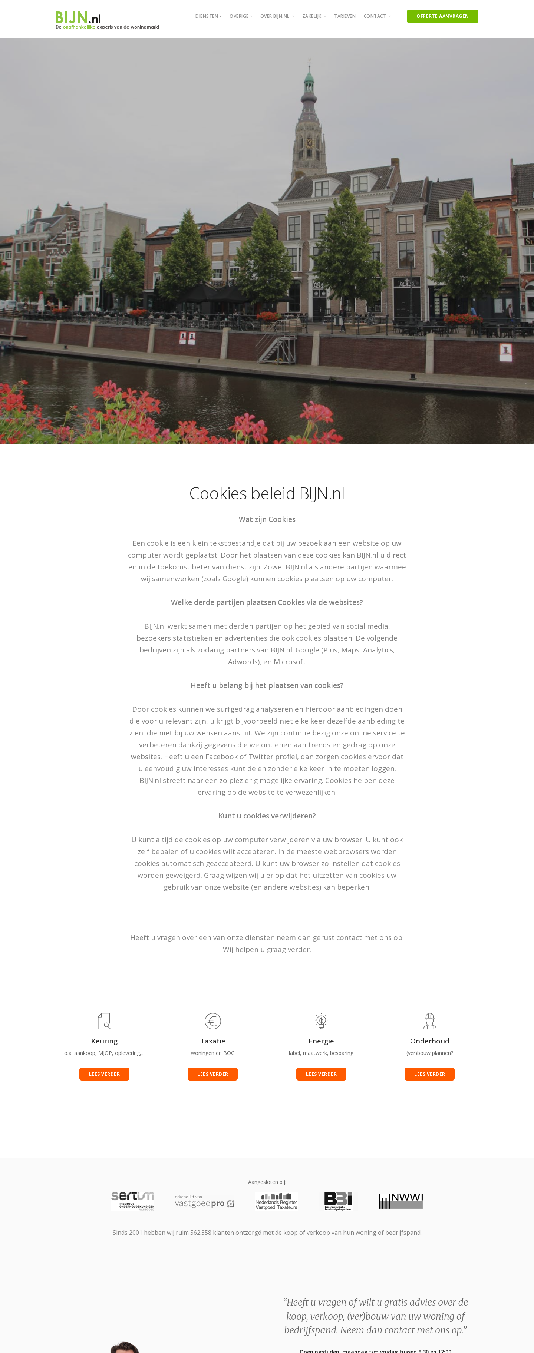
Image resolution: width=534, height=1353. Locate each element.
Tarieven (345, 16)
